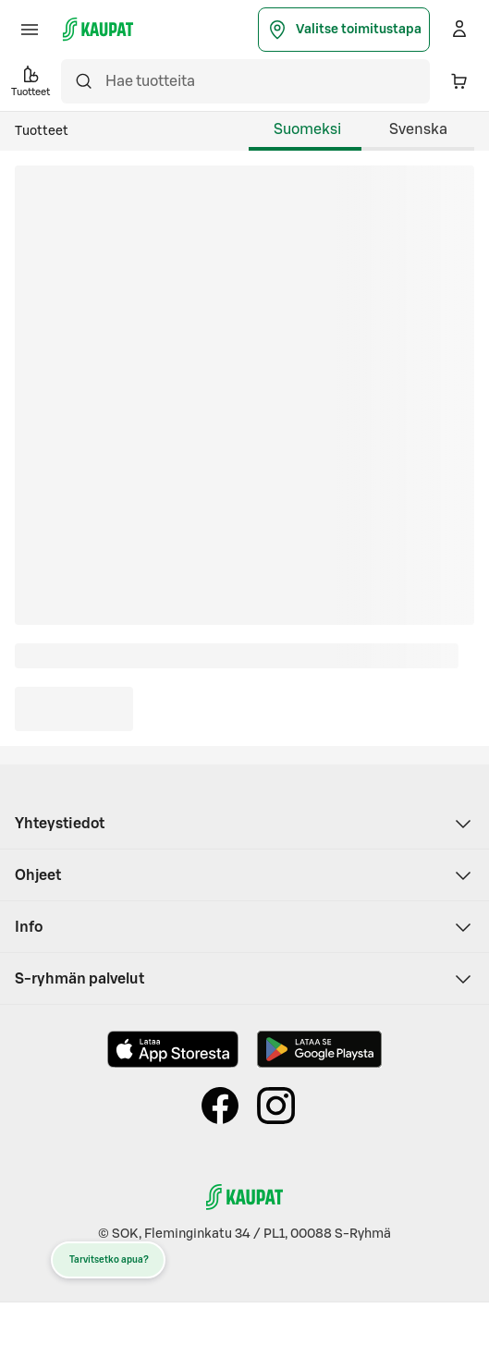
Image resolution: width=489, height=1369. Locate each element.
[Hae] (83, 81)
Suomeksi (307, 129)
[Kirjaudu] (459, 29)
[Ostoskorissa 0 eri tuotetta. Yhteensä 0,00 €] (459, 81)
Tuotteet (41, 131)
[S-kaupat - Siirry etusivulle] (98, 29)
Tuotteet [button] (30, 80)
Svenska (418, 129)
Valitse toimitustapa (344, 29)
